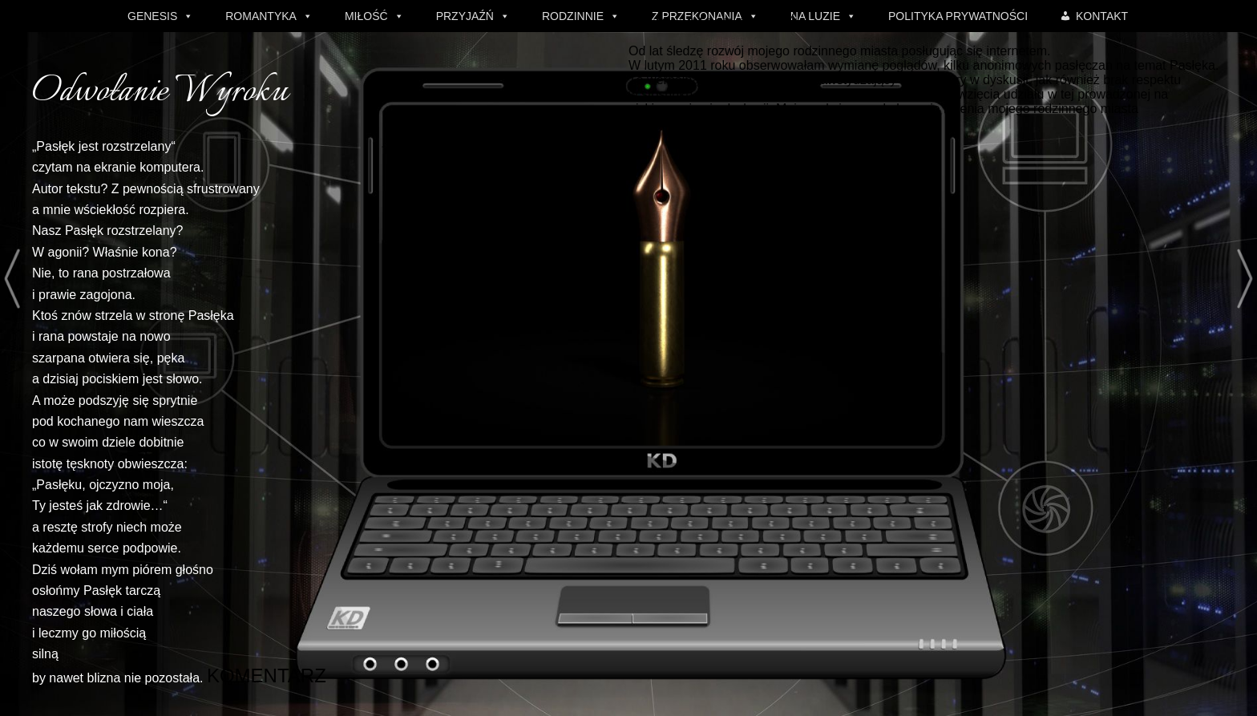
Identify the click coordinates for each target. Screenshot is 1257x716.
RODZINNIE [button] (573, 16)
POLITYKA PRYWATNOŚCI (958, 16)
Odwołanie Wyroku (160, 92)
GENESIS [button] (152, 16)
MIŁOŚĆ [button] (366, 16)
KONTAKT (1102, 16)
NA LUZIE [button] (815, 16)
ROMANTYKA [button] (261, 16)
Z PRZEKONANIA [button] (697, 16)
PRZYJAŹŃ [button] (465, 16)
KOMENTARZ (241, 676)
